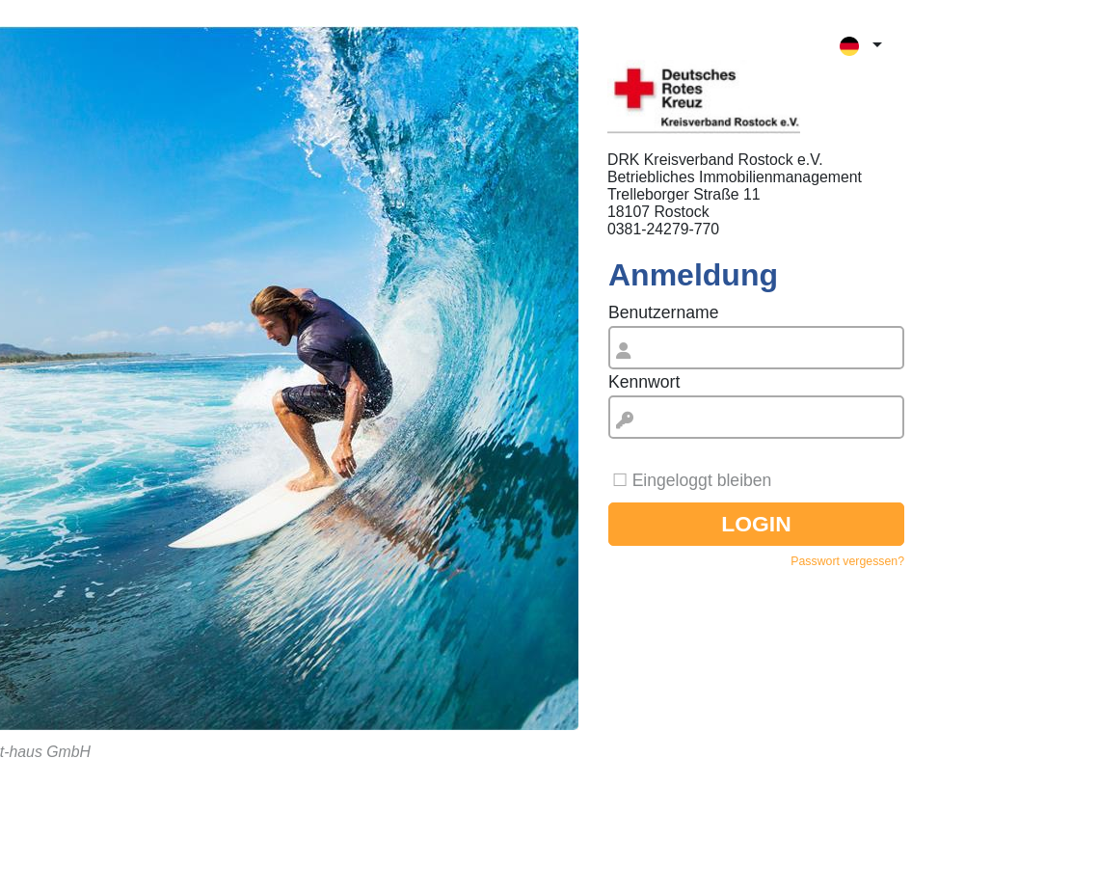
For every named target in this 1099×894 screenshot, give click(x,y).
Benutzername (663, 312)
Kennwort (644, 382)
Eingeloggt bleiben (702, 480)
